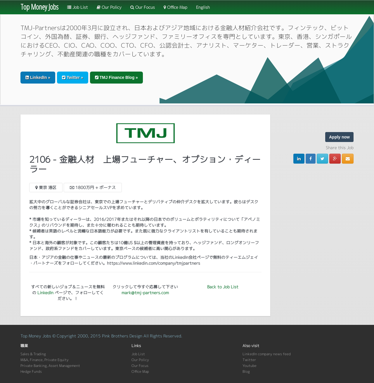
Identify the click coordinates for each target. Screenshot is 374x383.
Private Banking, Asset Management (50, 365)
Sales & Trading (33, 353)
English (203, 7)
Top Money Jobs (39, 7)
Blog (246, 371)
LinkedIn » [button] (37, 77)
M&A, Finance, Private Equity (44, 359)
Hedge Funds (31, 371)
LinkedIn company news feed (267, 353)
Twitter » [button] (72, 77)
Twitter (249, 359)
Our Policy (109, 7)
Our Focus (142, 7)
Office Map (175, 7)
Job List (77, 7)
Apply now (339, 137)
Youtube (250, 365)
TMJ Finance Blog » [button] (116, 77)
